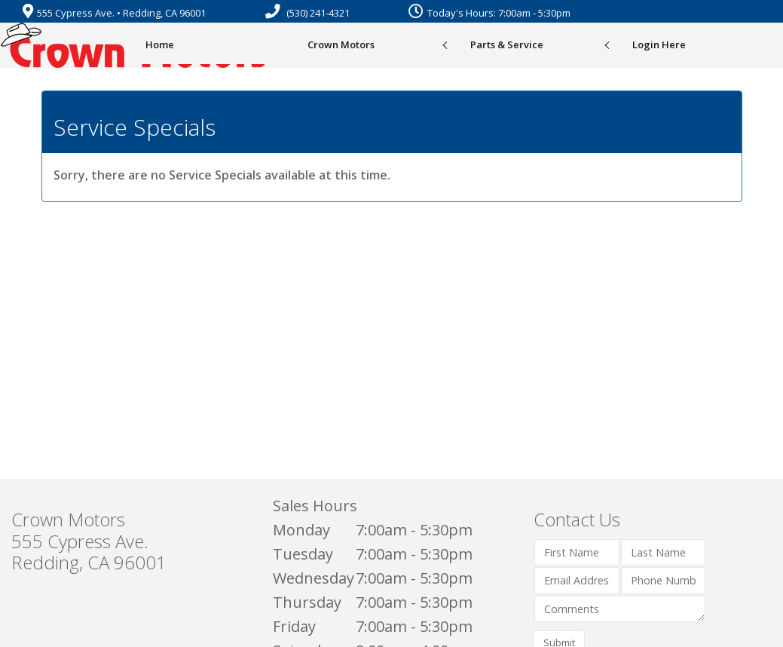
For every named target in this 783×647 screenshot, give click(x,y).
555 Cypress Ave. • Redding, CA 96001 (114, 13)
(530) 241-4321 (307, 13)
